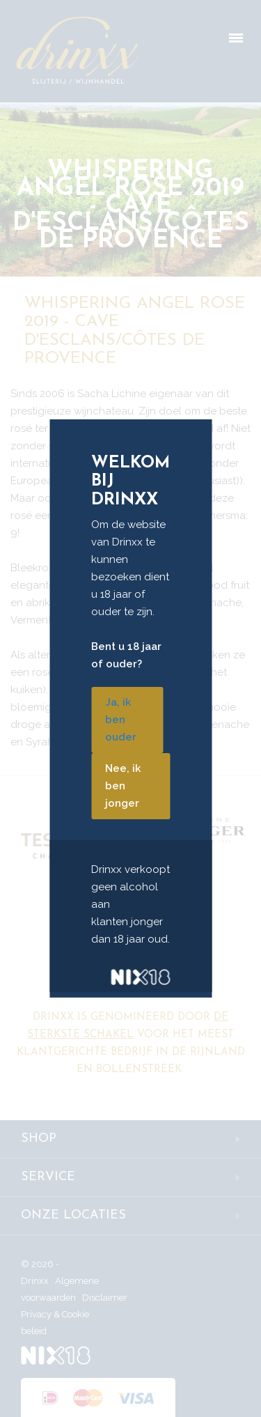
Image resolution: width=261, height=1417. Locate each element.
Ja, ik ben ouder (120, 719)
